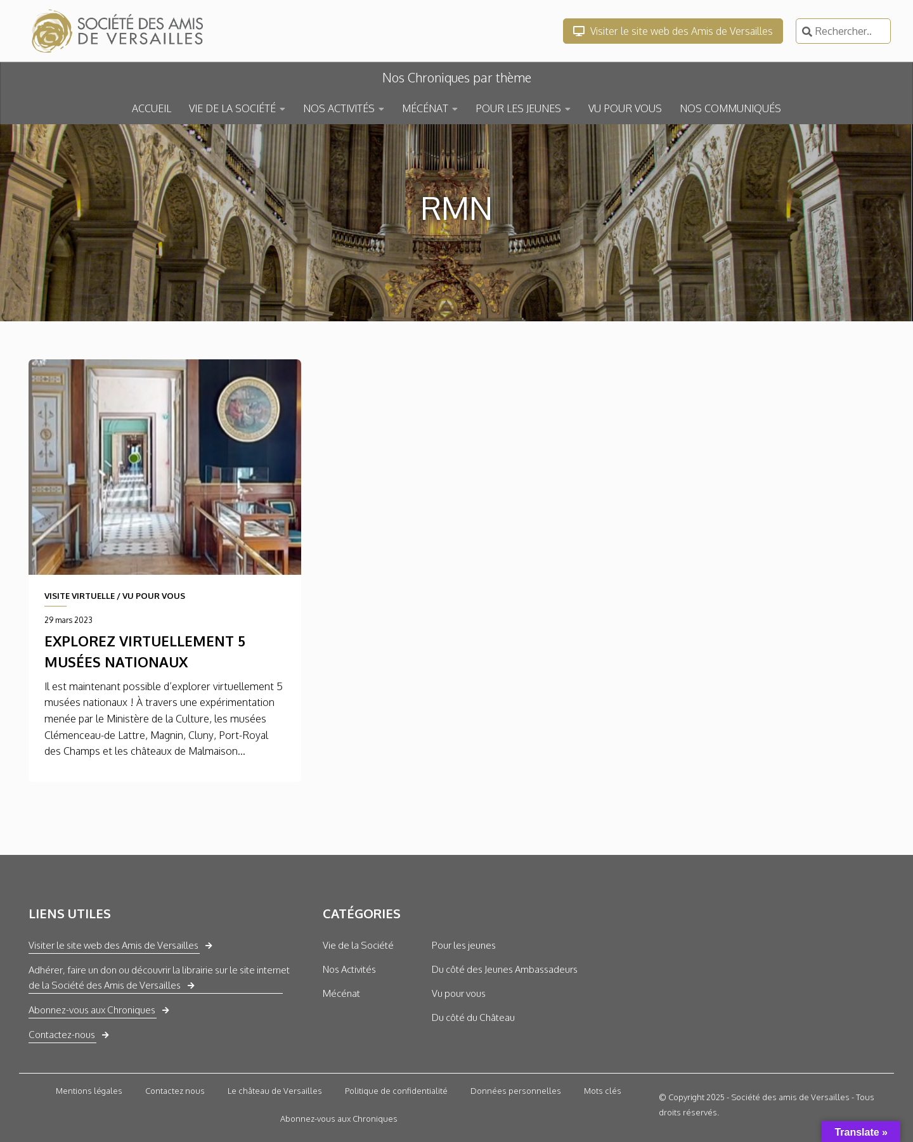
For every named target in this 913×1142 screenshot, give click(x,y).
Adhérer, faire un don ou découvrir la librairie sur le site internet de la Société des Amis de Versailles (159, 977)
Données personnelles (515, 1091)
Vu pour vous (459, 993)
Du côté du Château (473, 1017)
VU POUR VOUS (625, 108)
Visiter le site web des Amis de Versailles (673, 31)
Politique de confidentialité (396, 1091)
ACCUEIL (151, 108)
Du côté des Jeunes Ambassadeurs (505, 969)
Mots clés (602, 1091)
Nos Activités (349, 969)
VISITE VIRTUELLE (79, 596)
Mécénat (341, 993)
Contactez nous (175, 1091)
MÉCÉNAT (425, 108)
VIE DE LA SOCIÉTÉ (232, 108)
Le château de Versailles (275, 1091)
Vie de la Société (358, 945)
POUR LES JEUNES (518, 108)
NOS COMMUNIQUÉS (730, 108)
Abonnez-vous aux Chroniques (92, 1010)
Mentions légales (89, 1091)
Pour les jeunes (464, 945)
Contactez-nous (62, 1035)
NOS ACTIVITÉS (339, 108)
